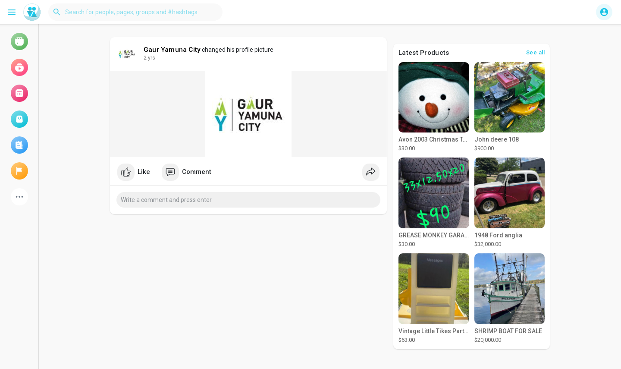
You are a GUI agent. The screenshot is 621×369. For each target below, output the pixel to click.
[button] (135, 12)
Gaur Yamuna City (172, 50)
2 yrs (149, 58)
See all (535, 52)
